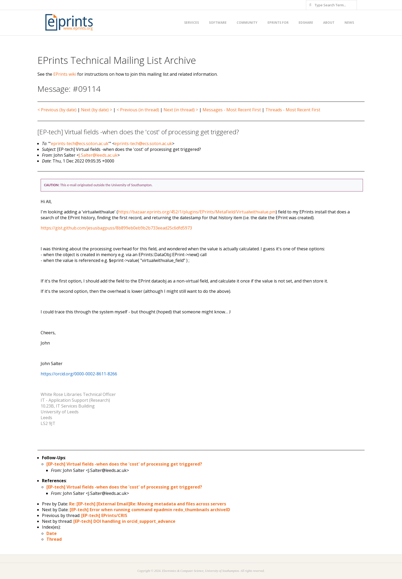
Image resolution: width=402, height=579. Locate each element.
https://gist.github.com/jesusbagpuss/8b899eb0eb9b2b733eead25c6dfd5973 (116, 228)
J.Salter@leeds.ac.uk (98, 155)
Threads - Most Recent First (292, 110)
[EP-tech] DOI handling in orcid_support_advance (124, 521)
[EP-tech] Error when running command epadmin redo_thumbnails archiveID (150, 510)
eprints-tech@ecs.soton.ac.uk (79, 143)
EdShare (306, 22)
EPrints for (278, 22)
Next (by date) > (96, 110)
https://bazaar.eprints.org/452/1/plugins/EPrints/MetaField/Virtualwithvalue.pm (197, 212)
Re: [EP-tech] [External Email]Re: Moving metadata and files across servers (147, 504)
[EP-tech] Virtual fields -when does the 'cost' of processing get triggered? (124, 464)
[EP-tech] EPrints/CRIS (104, 515)
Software (218, 22)
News (349, 22)
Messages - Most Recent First (232, 110)
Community (247, 22)
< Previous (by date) (56, 110)
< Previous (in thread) (138, 110)
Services (191, 22)
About (328, 22)
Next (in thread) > (181, 110)
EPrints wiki (64, 74)
